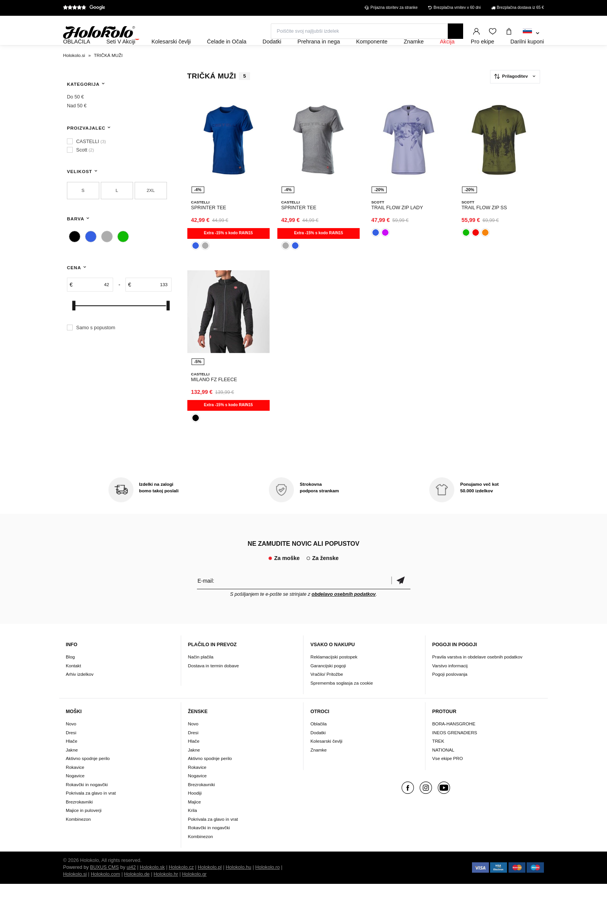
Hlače (71, 762)
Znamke (318, 770)
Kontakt (73, 686)
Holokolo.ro (267, 888)
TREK (438, 762)
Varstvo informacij (450, 686)
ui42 (131, 888)
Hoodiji (195, 814)
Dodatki (318, 753)
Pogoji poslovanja (450, 694)
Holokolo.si (75, 895)
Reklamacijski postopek (333, 677)
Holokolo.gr (194, 895)
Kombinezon (78, 839)
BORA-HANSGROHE (453, 744)
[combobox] (531, 33)
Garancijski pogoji (328, 686)
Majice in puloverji (84, 831)
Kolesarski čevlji (326, 762)
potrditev (400, 601)
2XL (151, 210)
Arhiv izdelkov (79, 694)
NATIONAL (443, 770)
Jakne (72, 770)
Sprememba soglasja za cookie (341, 703)
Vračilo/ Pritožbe (326, 694)
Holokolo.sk (152, 888)
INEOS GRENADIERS (454, 753)
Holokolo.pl (210, 888)
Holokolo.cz (181, 888)
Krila (192, 831)
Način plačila (200, 677)
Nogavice (75, 796)
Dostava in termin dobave (213, 686)
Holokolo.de (137, 895)
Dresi (71, 753)
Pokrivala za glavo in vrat (91, 814)
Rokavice (75, 787)
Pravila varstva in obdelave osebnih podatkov (477, 677)
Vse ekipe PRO (447, 779)
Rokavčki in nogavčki (87, 805)
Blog (70, 677)
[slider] (73, 326)
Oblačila (318, 744)
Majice (194, 822)
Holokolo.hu (239, 888)
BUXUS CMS (104, 888)
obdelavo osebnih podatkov (344, 615)
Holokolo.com (105, 895)
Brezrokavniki (79, 822)
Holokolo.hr (165, 895)
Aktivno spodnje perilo (88, 779)
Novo (71, 744)
